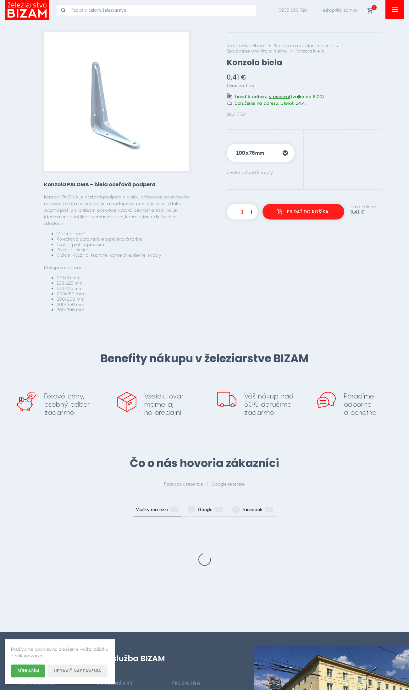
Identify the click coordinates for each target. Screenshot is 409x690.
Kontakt (28, 630)
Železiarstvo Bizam (246, 45)
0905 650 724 (293, 10)
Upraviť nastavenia (77, 671)
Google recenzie (228, 484)
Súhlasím (28, 671)
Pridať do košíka (308, 212)
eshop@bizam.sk (340, 10)
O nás (26, 621)
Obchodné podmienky (44, 602)
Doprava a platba (39, 612)
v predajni (279, 96)
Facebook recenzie (183, 484)
